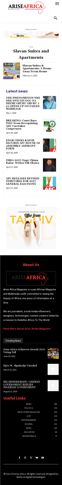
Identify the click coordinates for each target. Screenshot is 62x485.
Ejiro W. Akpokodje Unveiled (20, 365)
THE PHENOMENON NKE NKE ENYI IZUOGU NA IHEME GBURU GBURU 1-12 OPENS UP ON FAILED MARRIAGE (23, 103)
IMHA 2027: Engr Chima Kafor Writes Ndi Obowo (22, 162)
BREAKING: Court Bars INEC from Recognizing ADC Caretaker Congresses (22, 125)
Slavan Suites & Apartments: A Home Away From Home (36, 68)
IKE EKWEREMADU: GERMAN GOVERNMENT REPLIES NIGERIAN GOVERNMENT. (21, 384)
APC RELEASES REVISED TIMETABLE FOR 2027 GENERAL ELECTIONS (22, 181)
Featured (8, 78)
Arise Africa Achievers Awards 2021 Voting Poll (24, 351)
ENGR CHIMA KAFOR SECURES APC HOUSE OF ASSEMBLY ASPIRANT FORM (23, 144)
